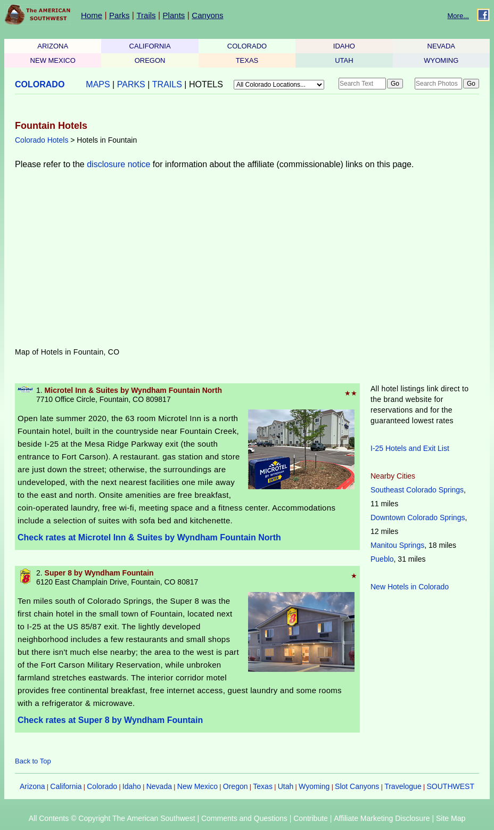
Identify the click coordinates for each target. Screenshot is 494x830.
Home (91, 15)
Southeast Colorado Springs (417, 490)
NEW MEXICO (53, 60)
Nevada (159, 786)
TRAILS (167, 84)
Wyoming (314, 786)
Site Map (450, 818)
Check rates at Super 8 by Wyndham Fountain (110, 720)
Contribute (310, 818)
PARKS (131, 84)
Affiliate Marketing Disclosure (382, 818)
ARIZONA (52, 46)
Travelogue (403, 786)
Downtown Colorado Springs (417, 517)
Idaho (131, 786)
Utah (286, 786)
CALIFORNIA (150, 46)
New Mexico (197, 786)
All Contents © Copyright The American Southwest (112, 818)
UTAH (344, 60)
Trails (145, 15)
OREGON (150, 60)
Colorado (102, 786)
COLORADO (247, 46)
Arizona (32, 786)
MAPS (98, 84)
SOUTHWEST (450, 786)
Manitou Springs (397, 545)
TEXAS (247, 60)
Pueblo (382, 559)
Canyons (207, 15)
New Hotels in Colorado (409, 586)
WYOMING (441, 60)
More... (458, 16)
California (65, 786)
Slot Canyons (357, 786)
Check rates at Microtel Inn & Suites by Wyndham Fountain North (149, 537)
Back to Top (33, 761)
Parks (119, 15)
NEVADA (441, 46)
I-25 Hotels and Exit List (409, 448)
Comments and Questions (244, 818)
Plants (174, 15)
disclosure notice (118, 164)
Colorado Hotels (41, 140)
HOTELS (206, 84)
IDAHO (344, 46)
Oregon (235, 786)
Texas (263, 786)
